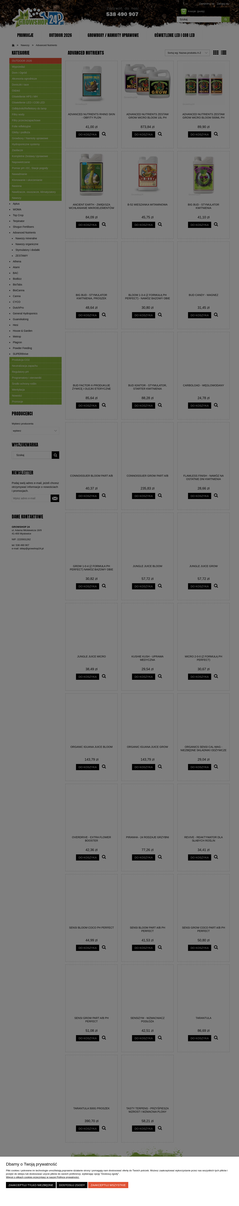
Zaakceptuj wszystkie (108, 1185)
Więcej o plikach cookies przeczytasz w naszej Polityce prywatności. (42, 1177)
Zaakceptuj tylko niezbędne (31, 1185)
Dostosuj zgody (72, 1185)
